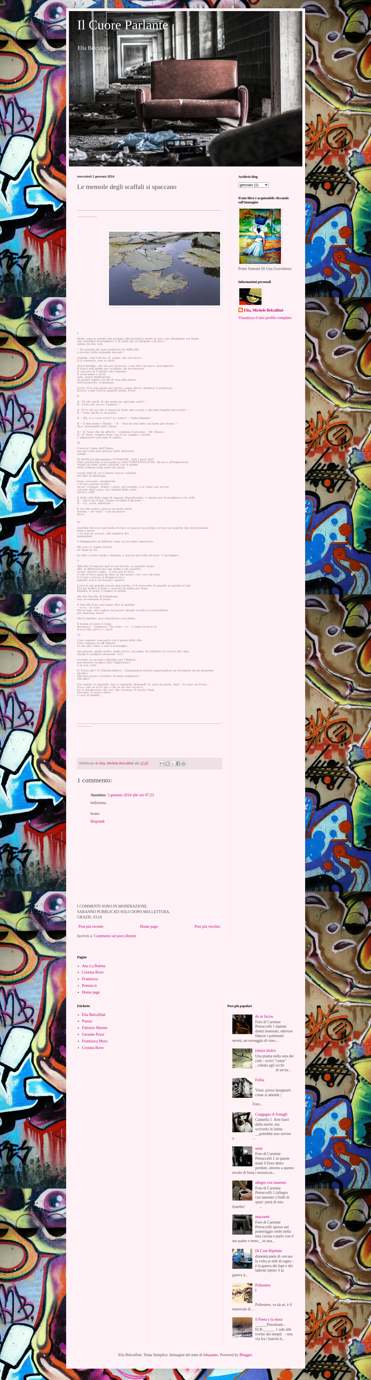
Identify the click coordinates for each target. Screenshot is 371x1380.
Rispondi (98, 821)
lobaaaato (210, 1355)
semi (258, 1148)
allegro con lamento (270, 1183)
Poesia (87, 1021)
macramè (262, 1217)
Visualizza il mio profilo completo (265, 318)
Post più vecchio (207, 926)
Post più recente (91, 926)
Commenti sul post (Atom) (115, 936)
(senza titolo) (265, 1050)
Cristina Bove (92, 972)
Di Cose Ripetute (268, 1251)
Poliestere (262, 1285)
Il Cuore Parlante (122, 24)
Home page (149, 926)
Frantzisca (90, 979)
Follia (259, 1080)
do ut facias (264, 1016)
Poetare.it (89, 986)
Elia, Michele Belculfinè (263, 310)
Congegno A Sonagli (271, 1114)
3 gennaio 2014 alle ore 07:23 (131, 795)
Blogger (246, 1355)
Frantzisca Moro (95, 1041)
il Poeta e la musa (269, 1319)
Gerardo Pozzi (93, 1034)
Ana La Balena (93, 966)
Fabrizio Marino (94, 1028)
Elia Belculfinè (93, 1015)
